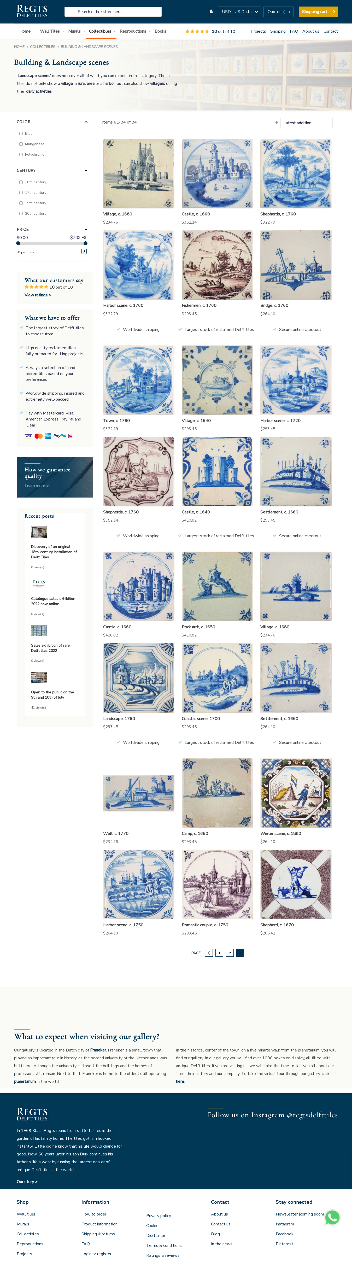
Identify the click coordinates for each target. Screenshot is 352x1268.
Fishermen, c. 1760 (199, 305)
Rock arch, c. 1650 (198, 627)
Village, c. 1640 (196, 421)
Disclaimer (155, 1235)
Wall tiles (26, 1214)
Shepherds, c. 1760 (278, 214)
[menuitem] (26, 31)
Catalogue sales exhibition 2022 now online (53, 601)
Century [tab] (26, 170)
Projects (258, 31)
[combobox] (113, 12)
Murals (23, 1224)
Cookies (153, 1226)
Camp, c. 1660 (195, 834)
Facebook (285, 1234)
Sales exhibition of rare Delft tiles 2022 (50, 648)
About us (310, 31)
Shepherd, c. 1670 (277, 925)
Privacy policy (158, 1216)
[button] (239, 12)
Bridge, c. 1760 (274, 305)
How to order (93, 1214)
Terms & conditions (164, 1245)
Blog (215, 1234)
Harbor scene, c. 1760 (123, 305)
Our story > (27, 1182)
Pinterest (284, 1244)
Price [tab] (22, 229)
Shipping (278, 31)
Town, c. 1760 (116, 421)
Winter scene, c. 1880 (280, 834)
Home (20, 46)
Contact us (221, 1224)
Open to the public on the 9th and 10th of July (52, 695)
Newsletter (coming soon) (300, 1214)
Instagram (285, 1224)
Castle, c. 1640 (196, 512)
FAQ (294, 31)
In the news (221, 1244)
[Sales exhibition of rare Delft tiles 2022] (55, 631)
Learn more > (37, 486)
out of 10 (210, 31)
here (180, 1081)
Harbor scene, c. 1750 (123, 925)
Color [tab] (23, 122)
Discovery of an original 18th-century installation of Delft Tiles (54, 552)
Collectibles (43, 46)
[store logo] (31, 12)
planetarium (25, 1081)
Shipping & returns (98, 1234)
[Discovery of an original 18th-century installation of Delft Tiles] (55, 533)
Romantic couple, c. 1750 (205, 925)
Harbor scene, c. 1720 (280, 421)
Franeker (98, 1050)
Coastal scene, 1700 (201, 719)
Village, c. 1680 (117, 214)
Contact (331, 31)
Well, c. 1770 (115, 834)
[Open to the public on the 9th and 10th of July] (55, 678)
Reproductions (30, 1244)
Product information (99, 1224)
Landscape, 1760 (119, 719)
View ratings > (38, 295)
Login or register (96, 1254)
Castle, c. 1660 (196, 214)
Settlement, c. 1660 (279, 512)
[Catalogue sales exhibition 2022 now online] (55, 585)
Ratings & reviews (163, 1255)
